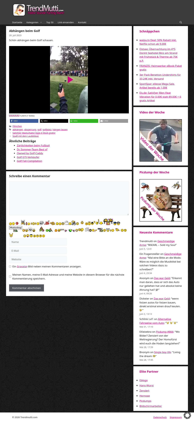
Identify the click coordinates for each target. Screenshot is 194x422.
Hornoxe (144, 395)
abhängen (18, 129)
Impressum (176, 417)
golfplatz (46, 129)
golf (39, 129)
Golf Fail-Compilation (29, 161)
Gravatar (22, 266)
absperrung (30, 129)
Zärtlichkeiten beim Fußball (33, 145)
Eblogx (143, 380)
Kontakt (82, 22)
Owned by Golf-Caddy (30, 153)
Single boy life (162, 352)
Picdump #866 (164, 331)
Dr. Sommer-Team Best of (32, 149)
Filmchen (17, 126)
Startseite (17, 22)
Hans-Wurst (146, 385)
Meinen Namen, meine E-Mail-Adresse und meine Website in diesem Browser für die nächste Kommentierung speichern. (68, 276)
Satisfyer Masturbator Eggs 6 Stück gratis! (34, 132)
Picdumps (145, 401)
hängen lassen (60, 129)
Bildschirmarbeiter (150, 406)
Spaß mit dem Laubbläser (26, 136)
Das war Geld (162, 278)
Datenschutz (160, 417)
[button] (180, 22)
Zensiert (144, 390)
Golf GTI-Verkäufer (28, 157)
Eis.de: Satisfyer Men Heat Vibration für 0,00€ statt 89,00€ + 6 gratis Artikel (160, 96)
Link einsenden (66, 22)
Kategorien (35, 22)
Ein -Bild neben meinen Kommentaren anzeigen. (46, 266)
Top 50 (50, 22)
